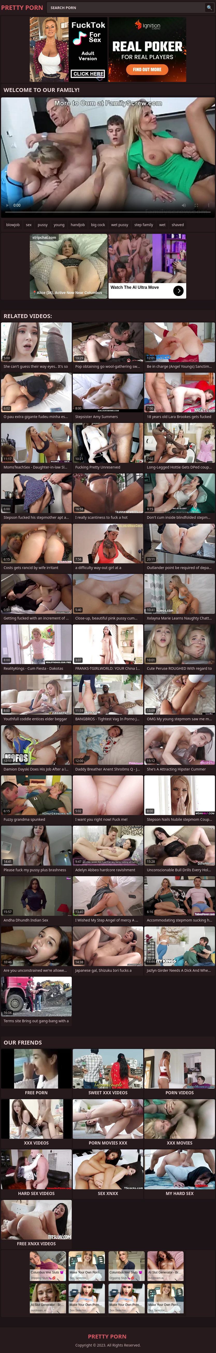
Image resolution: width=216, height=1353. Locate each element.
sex (29, 224)
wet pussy (119, 224)
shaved (178, 224)
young (59, 224)
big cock (98, 224)
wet (162, 224)
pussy (43, 224)
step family (143, 224)
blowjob (13, 224)
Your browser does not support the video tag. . (108, 157)
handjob (78, 224)
